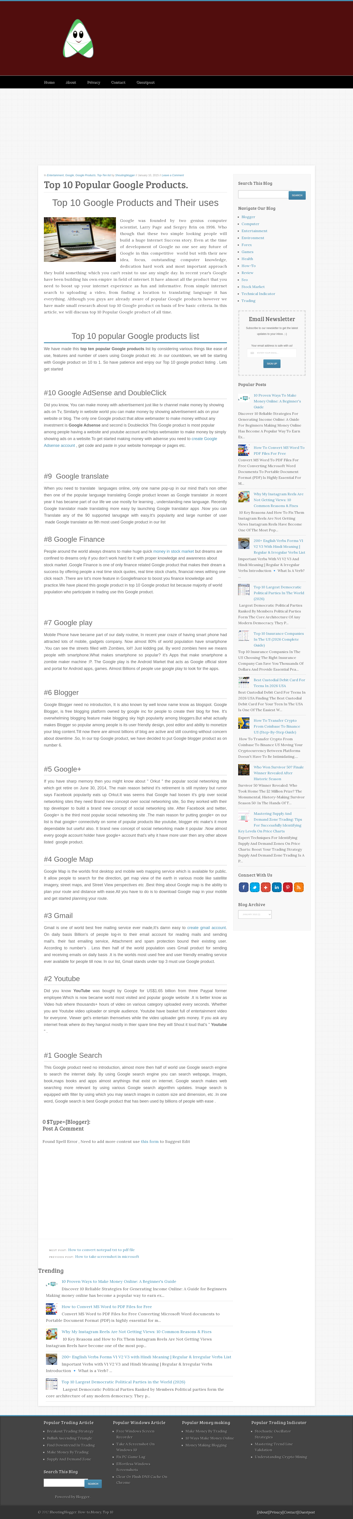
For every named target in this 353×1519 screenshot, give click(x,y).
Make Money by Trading (68, 1452)
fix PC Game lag (130, 1457)
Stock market (253, 286)
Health (247, 258)
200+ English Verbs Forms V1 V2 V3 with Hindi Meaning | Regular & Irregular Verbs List (146, 1356)
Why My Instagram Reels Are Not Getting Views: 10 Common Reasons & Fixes (137, 1331)
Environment (253, 237)
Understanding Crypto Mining (281, 1457)
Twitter (255, 887)
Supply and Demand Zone (69, 1459)
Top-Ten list (104, 175)
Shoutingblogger (125, 175)
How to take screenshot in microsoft (107, 1256)
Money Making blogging (206, 1445)
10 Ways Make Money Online (210, 1438)
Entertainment (55, 175)
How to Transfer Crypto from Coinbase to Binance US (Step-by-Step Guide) (277, 726)
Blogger (248, 217)
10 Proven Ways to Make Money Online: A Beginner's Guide (119, 1281)
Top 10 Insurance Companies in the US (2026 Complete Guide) (279, 639)
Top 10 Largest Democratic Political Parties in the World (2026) (123, 1381)
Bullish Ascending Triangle (69, 1438)
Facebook (244, 887)
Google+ (266, 887)
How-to (249, 265)
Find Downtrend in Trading (71, 1445)
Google (69, 175)
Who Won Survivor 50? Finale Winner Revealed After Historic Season (279, 773)
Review (247, 272)
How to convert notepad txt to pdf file (101, 1249)
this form (150, 1141)
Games (247, 251)
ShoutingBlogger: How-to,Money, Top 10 (81, 1512)
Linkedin (277, 887)
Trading (249, 300)
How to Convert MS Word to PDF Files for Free (107, 1306)
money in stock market (174, 551)
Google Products (85, 175)
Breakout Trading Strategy (70, 1431)
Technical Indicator (258, 293)
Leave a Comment (173, 175)
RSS (299, 887)
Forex (247, 244)
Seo (245, 279)
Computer (250, 224)
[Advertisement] (176, 122)
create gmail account (206, 927)
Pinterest (288, 887)
